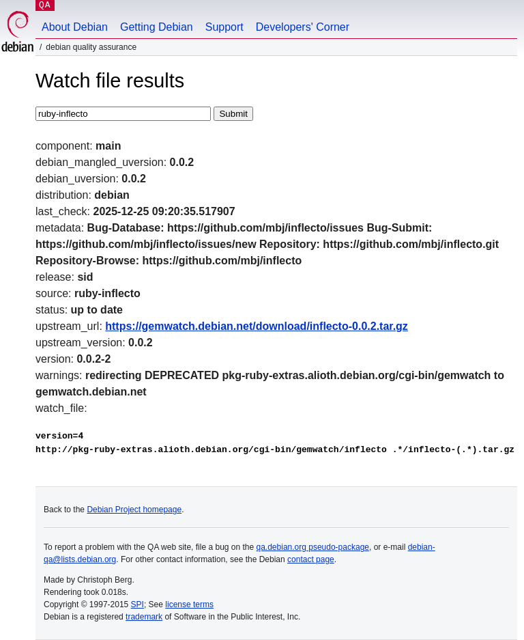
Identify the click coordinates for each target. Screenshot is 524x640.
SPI (137, 604)
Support (224, 27)
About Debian (75, 27)
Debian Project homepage (134, 509)
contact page (310, 559)
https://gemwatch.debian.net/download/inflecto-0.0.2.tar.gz (256, 326)
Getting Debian (156, 27)
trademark (144, 617)
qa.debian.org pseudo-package (313, 547)
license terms (189, 604)
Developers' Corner (302, 27)
